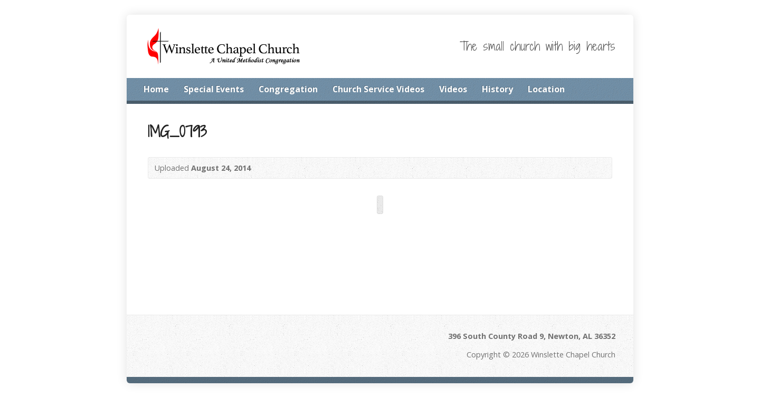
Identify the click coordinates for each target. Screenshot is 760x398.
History (497, 89)
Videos (453, 89)
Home (156, 89)
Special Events (214, 89)
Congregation (288, 89)
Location (546, 89)
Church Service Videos (378, 89)
